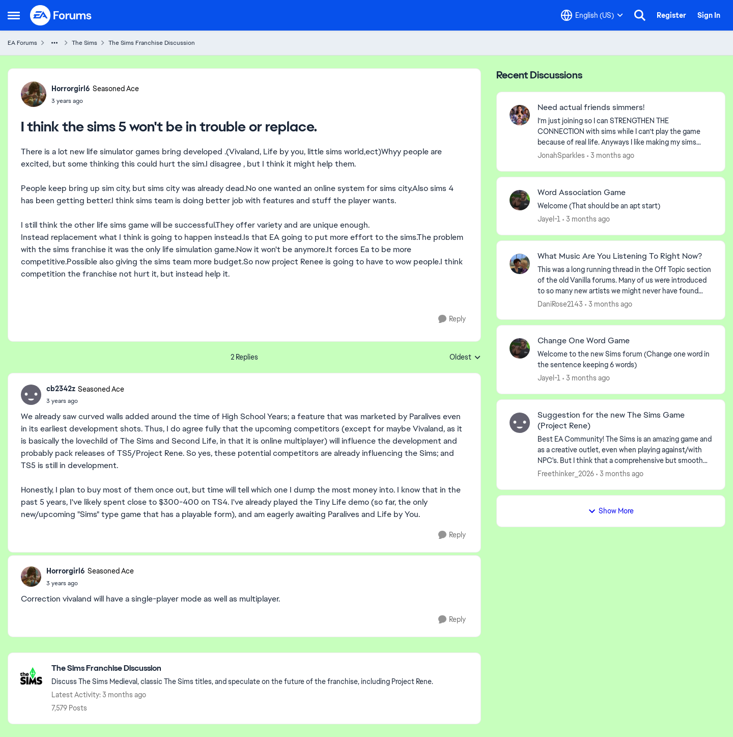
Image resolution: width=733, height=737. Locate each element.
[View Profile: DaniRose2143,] (520, 264)
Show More (611, 510)
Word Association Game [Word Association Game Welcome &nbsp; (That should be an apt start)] (582, 192)
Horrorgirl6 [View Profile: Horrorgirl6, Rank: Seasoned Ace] (70, 88)
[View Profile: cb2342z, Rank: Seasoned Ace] (31, 395)
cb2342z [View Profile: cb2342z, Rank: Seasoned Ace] (60, 388)
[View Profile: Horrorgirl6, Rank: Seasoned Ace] (33, 94)
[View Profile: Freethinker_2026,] (520, 423)
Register (671, 15)
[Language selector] (592, 15)
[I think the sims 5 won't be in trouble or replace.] (85, 400)
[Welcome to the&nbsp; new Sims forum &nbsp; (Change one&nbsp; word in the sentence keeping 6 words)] (625, 359)
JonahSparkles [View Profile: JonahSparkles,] (561, 155)
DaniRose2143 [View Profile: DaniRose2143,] (560, 303)
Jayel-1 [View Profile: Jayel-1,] (549, 219)
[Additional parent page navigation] (54, 43)
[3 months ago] (610, 155)
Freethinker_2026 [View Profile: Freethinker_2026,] (566, 473)
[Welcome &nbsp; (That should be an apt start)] (625, 206)
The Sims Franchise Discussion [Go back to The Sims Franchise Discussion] (151, 43)
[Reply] (452, 319)
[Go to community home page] (61, 15)
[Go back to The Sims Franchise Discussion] (242, 668)
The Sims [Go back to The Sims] (84, 43)
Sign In (708, 15)
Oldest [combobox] (465, 357)
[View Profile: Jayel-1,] (520, 200)
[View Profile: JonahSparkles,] (520, 115)
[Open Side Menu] (14, 15)
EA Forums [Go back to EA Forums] (22, 43)
